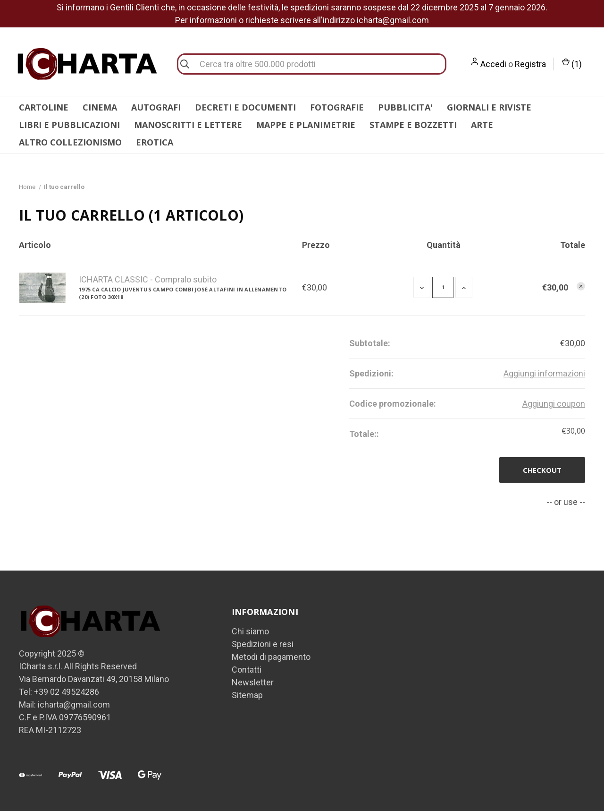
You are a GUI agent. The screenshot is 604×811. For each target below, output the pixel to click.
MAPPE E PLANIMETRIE (305, 124)
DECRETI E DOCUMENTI (245, 107)
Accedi (493, 64)
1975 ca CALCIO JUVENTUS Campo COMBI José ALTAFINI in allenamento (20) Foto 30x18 (182, 293)
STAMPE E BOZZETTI (413, 124)
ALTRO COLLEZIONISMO (70, 142)
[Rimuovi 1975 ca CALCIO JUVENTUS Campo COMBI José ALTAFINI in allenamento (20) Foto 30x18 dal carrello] (581, 286)
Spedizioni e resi (263, 644)
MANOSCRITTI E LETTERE (188, 124)
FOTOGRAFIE (337, 107)
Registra (530, 64)
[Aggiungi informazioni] (544, 373)
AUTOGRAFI (156, 107)
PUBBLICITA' (405, 107)
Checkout (542, 470)
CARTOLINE (43, 107)
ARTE (482, 124)
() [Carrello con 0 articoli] (572, 64)
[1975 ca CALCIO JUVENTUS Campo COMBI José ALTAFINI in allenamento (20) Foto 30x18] (442, 287)
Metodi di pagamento (271, 657)
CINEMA (100, 107)
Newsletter (253, 682)
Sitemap (247, 695)
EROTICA (154, 142)
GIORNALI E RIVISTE (489, 107)
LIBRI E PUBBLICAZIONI (69, 124)
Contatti (246, 669)
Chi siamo (250, 631)
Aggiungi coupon (553, 404)
